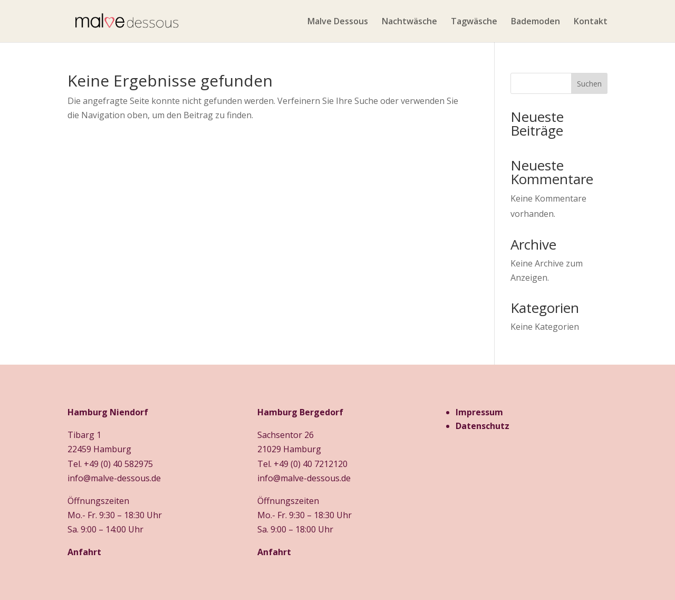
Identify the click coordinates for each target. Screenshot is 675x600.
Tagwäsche (474, 22)
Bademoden (535, 22)
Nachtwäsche (409, 22)
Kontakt (591, 22)
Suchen (589, 84)
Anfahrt (84, 552)
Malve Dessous (337, 22)
